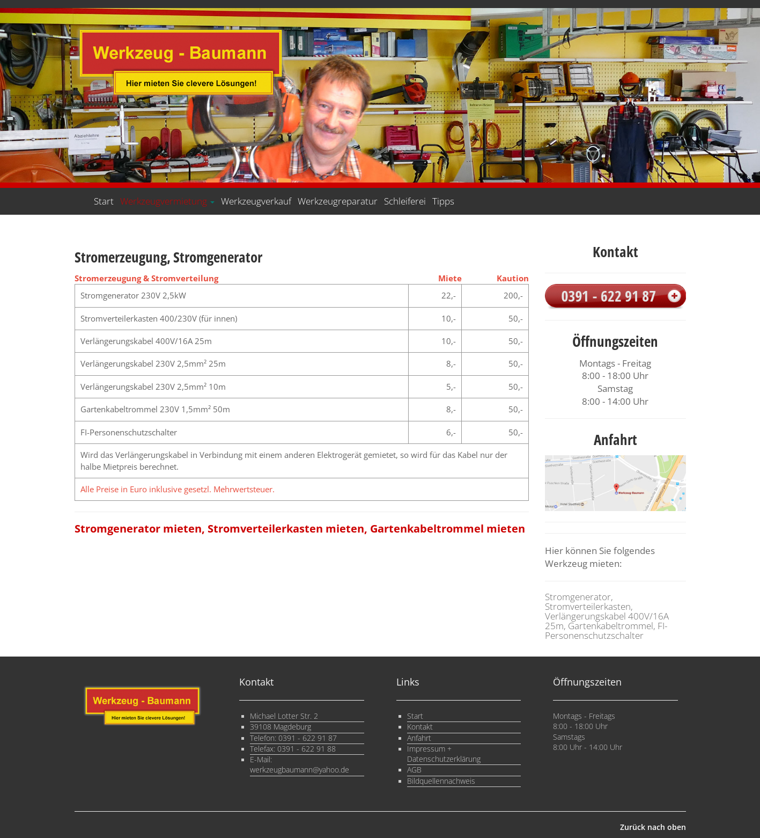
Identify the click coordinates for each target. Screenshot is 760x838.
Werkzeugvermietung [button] (167, 201)
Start (104, 201)
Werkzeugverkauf (256, 201)
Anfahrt (419, 738)
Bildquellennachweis (441, 781)
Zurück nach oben (653, 827)
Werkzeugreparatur (338, 201)
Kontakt (420, 727)
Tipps (443, 201)
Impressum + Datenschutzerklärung (444, 754)
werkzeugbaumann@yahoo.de (299, 770)
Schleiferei (405, 201)
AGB (414, 770)
